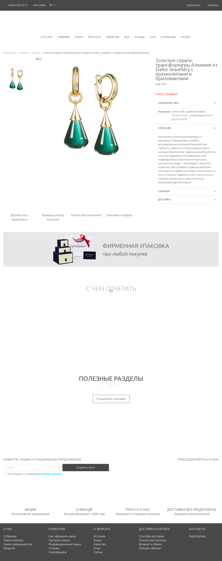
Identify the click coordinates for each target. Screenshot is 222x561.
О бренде (10, 536)
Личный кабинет (150, 548)
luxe (153, 36)
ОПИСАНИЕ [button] (187, 128)
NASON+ (186, 36)
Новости (9, 548)
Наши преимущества (17, 544)
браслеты (94, 36)
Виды (97, 540)
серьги (79, 36)
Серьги (36, 52)
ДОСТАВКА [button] (187, 199)
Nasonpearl (9, 52)
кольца (140, 36)
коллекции (168, 36)
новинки (64, 36)
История (99, 536)
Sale (127, 36)
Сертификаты (58, 552)
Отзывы (54, 548)
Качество (100, 544)
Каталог (23, 52)
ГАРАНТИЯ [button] (187, 191)
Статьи (98, 552)
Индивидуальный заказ (65, 544)
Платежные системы (152, 540)
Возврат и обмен (150, 544)
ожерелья (112, 36)
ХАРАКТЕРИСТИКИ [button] (187, 103)
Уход (97, 548)
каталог (47, 36)
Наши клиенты (13, 540)
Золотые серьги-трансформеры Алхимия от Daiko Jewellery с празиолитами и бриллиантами (96, 52)
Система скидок (59, 540)
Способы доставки (151, 536)
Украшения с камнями (111, 398)
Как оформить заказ (62, 536)
